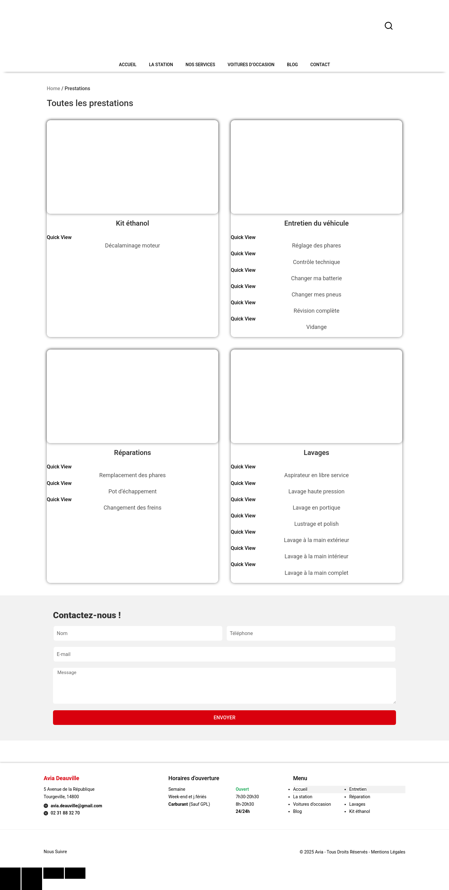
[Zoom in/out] (75, 873)
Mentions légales (388, 851)
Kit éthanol (359, 811)
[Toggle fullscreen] (53, 873)
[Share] (32, 873)
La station (161, 64)
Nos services (200, 64)
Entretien (357, 789)
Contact (320, 64)
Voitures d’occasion (251, 64)
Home (53, 88)
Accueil (128, 64)
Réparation (359, 796)
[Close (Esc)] (10, 873)
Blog (292, 64)
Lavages (357, 804)
